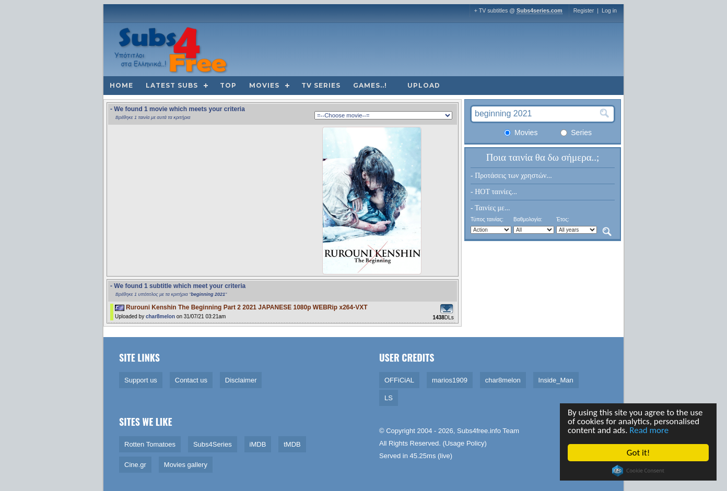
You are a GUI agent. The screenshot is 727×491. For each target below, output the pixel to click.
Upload (423, 85)
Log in (609, 10)
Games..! (370, 85)
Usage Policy (465, 443)
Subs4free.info (479, 431)
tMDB (292, 444)
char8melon (160, 316)
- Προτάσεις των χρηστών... (511, 175)
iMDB (258, 444)
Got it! (638, 452)
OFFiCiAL (399, 380)
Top (228, 85)
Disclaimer (241, 380)
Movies (264, 85)
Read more (650, 430)
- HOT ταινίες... (494, 192)
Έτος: (562, 219)
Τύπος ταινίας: (487, 219)
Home (121, 85)
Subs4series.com (539, 10)
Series (576, 132)
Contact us (191, 380)
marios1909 (449, 380)
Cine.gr (135, 465)
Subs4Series (212, 444)
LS (388, 398)
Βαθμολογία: (527, 219)
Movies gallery (185, 465)
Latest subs (172, 85)
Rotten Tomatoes (149, 444)
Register (583, 10)
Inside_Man (555, 380)
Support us (140, 380)
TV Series (321, 85)
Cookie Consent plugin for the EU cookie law (639, 470)
